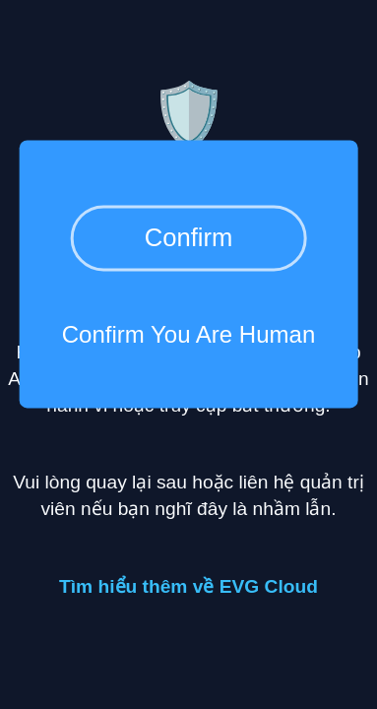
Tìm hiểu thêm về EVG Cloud (188, 586)
